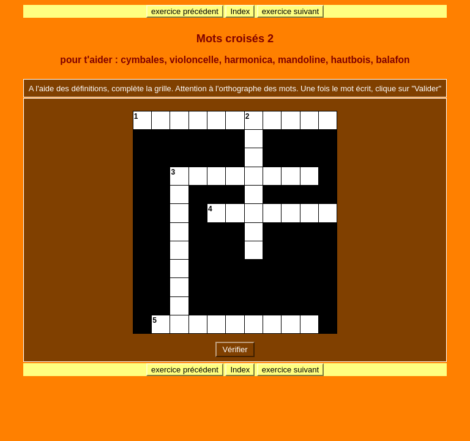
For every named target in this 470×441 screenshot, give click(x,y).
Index (240, 11)
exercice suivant (290, 11)
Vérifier (235, 349)
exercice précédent (184, 11)
